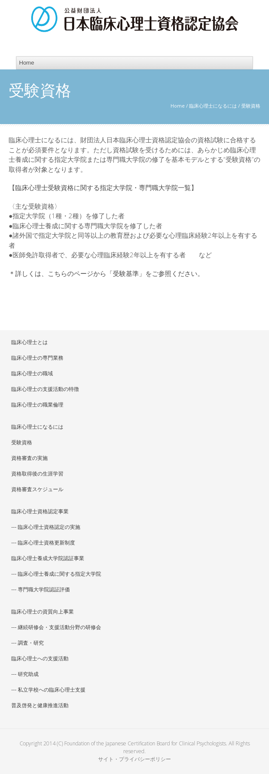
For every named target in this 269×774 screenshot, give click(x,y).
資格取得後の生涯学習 (37, 473)
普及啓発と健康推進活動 (40, 705)
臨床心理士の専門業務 (37, 357)
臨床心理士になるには (213, 105)
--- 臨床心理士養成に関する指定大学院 (56, 573)
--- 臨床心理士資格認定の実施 (45, 527)
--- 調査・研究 (27, 642)
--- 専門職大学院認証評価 (40, 589)
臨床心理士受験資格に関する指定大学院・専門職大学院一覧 (103, 187)
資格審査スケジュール (37, 489)
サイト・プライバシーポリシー (134, 759)
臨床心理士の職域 (32, 373)
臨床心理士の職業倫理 (37, 404)
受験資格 (21, 442)
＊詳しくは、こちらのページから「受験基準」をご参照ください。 (106, 273)
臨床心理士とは (29, 342)
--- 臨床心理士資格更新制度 (43, 542)
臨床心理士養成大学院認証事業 (47, 558)
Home (178, 105)
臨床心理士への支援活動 (40, 658)
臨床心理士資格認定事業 (40, 511)
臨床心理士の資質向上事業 (42, 611)
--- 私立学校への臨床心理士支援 (48, 689)
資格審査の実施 (29, 458)
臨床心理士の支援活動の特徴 (45, 389)
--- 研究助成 (25, 674)
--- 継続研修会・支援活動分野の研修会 (56, 627)
